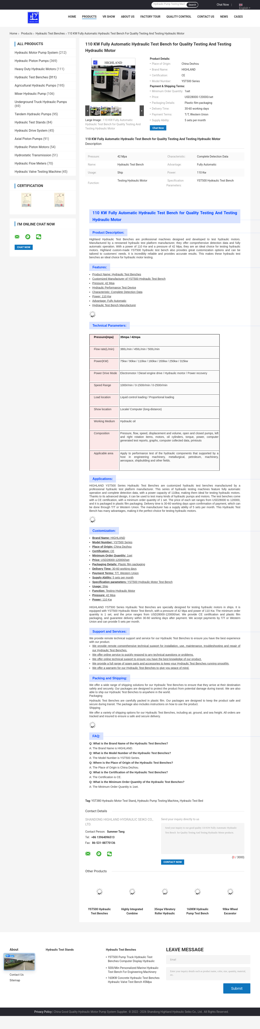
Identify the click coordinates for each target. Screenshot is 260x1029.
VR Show (109, 16)
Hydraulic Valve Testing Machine (38, 172)
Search (192, 4)
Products (89, 16)
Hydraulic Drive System (31, 130)
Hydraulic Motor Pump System (36, 53)
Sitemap (15, 980)
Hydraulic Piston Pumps (32, 61)
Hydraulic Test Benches (50, 33)
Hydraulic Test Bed (191, 800)
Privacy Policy (43, 1011)
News (224, 16)
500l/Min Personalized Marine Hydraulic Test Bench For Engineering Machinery (133, 969)
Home (72, 16)
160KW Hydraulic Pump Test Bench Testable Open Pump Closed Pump (197, 911)
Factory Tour (150, 16)
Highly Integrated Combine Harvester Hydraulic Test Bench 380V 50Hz (132, 911)
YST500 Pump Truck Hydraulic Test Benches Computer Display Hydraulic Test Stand (131, 959)
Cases (238, 16)
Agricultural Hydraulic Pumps (35, 85)
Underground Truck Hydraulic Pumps (41, 102)
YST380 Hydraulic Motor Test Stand (113, 800)
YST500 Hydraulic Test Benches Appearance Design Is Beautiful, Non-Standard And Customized (99, 911)
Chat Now (223, 4)
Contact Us (205, 16)
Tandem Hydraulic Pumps (33, 114)
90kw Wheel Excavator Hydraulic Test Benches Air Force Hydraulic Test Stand (230, 911)
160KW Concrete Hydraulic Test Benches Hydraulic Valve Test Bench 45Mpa (133, 980)
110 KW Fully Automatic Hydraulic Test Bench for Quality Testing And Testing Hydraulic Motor (113, 124)
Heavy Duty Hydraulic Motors (35, 69)
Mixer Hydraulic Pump (30, 94)
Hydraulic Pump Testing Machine (157, 800)
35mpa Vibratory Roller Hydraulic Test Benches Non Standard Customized (164, 911)
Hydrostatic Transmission (33, 155)
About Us (127, 16)
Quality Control (179, 16)
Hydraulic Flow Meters (30, 163)
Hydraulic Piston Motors (32, 147)
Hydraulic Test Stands (30, 122)
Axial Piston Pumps (28, 139)
